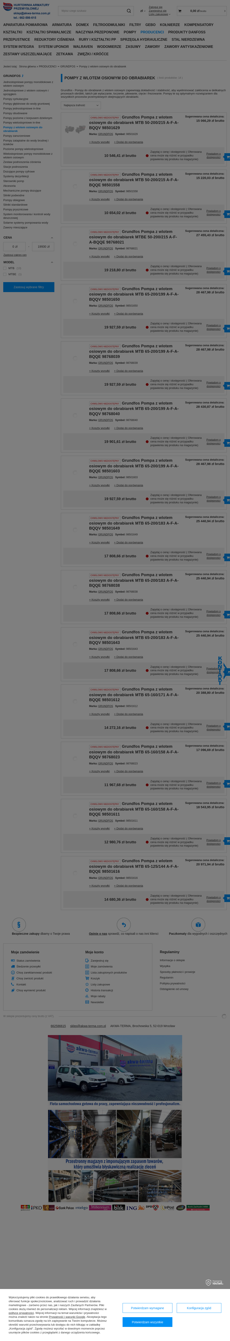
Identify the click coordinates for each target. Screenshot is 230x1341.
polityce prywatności (21, 1313)
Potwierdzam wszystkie (147, 1322)
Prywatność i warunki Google (67, 1316)
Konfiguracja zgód (199, 1308)
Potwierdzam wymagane (147, 1308)
